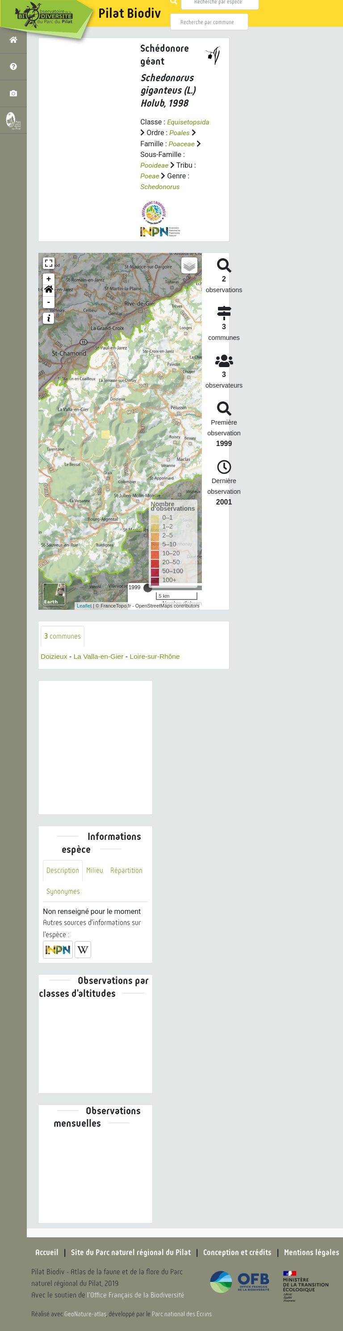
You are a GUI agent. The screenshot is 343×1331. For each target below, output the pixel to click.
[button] (48, 290)
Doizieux (54, 656)
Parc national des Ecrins (182, 1314)
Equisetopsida (189, 122)
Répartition (127, 870)
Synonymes (63, 891)
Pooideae (154, 165)
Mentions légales (314, 1252)
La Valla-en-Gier (100, 656)
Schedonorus (160, 186)
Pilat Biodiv (129, 13)
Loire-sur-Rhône (158, 656)
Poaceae (182, 143)
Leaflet (84, 605)
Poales (179, 132)
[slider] (147, 587)
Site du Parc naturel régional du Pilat (129, 1252)
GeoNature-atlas (85, 1314)
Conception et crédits (238, 1252)
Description (62, 870)
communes (62, 635)
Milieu (95, 870)
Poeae (149, 175)
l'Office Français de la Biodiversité (136, 1295)
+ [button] (48, 278)
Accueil (44, 1252)
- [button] (48, 301)
